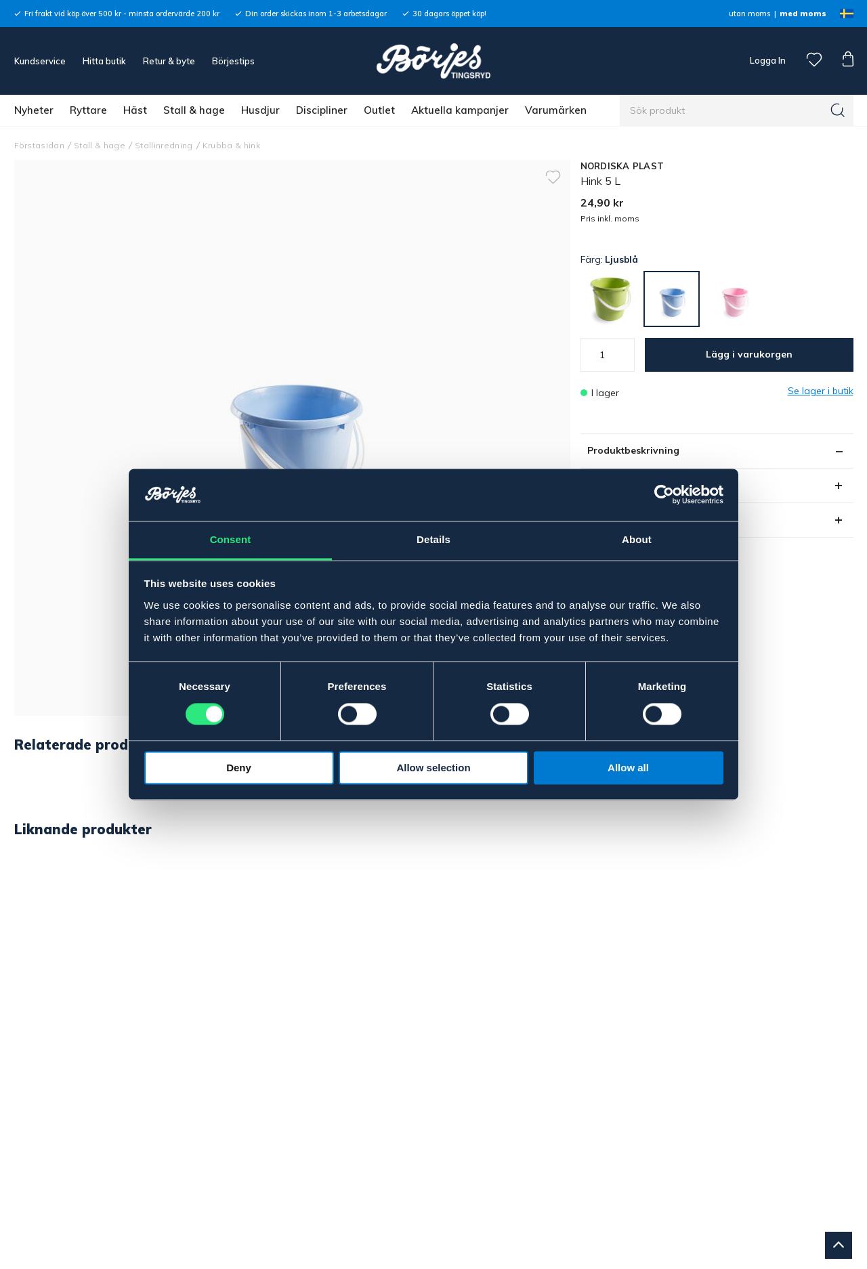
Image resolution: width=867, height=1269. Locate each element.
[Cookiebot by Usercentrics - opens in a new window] (664, 495)
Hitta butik (104, 61)
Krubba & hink (231, 145)
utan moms (749, 13)
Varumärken (556, 110)
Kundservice (40, 61)
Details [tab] (433, 539)
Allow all (628, 767)
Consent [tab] (230, 539)
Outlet (379, 110)
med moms (803, 13)
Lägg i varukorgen (749, 354)
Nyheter (34, 110)
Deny (238, 767)
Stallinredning (164, 145)
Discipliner (321, 110)
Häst (135, 110)
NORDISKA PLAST (622, 165)
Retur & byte (169, 61)
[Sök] (837, 110)
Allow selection (433, 767)
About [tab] (637, 539)
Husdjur (260, 110)
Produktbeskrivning (633, 450)
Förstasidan (39, 145)
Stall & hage (194, 110)
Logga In (767, 60)
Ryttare (88, 110)
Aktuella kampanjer (460, 110)
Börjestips (233, 61)
